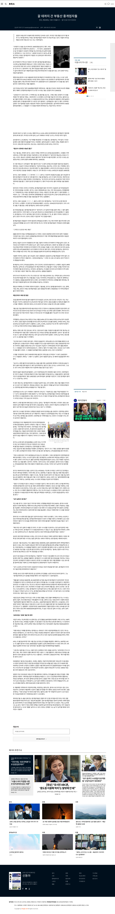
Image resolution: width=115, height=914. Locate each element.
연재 (80, 873)
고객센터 (38, 902)
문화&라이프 (55, 878)
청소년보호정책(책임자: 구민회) (65, 902)
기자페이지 (82, 881)
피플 (66, 881)
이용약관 (44, 902)
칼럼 (53, 884)
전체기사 (67, 884)
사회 (53, 876)
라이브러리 (82, 878)
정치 (53, 873)
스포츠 (54, 881)
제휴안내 (33, 902)
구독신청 (95, 876)
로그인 (112, 4)
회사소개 (16, 902)
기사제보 (95, 873)
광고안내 (95, 878)
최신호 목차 (82, 876)
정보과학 (67, 878)
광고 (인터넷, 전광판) (25, 902)
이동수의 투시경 (81, 62)
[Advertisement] (37, 119)
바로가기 (99, 400)
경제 (66, 873)
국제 (66, 876)
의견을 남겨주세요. (20, 731)
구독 (91, 62)
